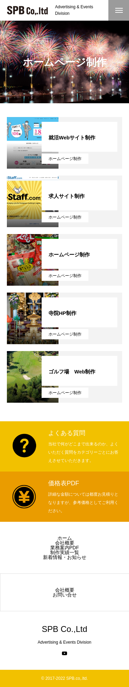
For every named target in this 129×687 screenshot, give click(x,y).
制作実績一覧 (64, 552)
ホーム (64, 538)
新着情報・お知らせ (64, 557)
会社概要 (64, 542)
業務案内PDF (64, 547)
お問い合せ (65, 594)
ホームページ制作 (65, 158)
